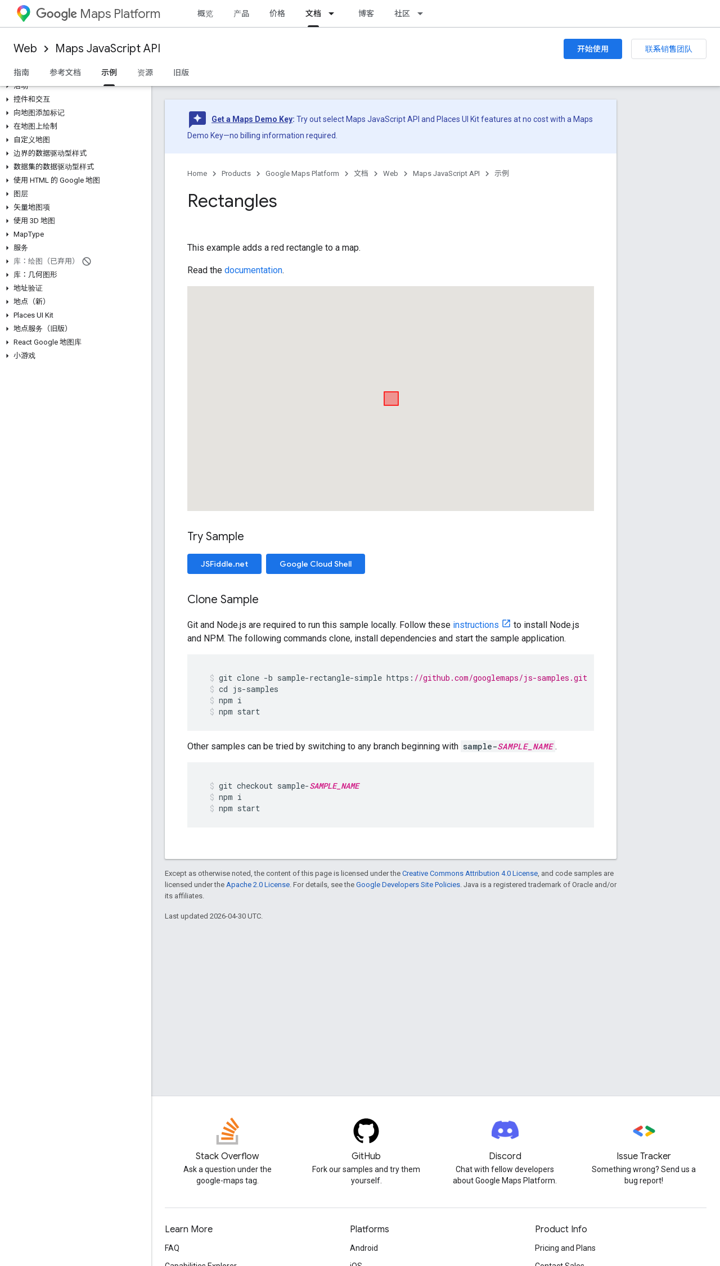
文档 (361, 173)
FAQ (172, 1248)
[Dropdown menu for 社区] (423, 13)
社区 (402, 13)
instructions (476, 625)
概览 (205, 13)
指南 (21, 72)
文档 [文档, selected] (313, 13)
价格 (277, 13)
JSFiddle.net (224, 564)
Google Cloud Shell (316, 564)
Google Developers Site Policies (408, 884)
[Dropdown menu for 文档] (334, 13)
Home (197, 173)
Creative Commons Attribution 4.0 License (470, 873)
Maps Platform (98, 13)
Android (364, 1248)
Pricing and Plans (565, 1248)
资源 (145, 72)
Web (25, 49)
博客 (366, 13)
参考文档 (65, 72)
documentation (253, 270)
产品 (241, 13)
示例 (501, 173)
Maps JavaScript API (107, 49)
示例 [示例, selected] (109, 72)
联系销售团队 (668, 49)
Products (236, 173)
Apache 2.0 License (258, 884)
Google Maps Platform (302, 173)
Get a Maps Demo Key (252, 119)
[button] (73, 86)
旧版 (181, 72)
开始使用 (593, 49)
